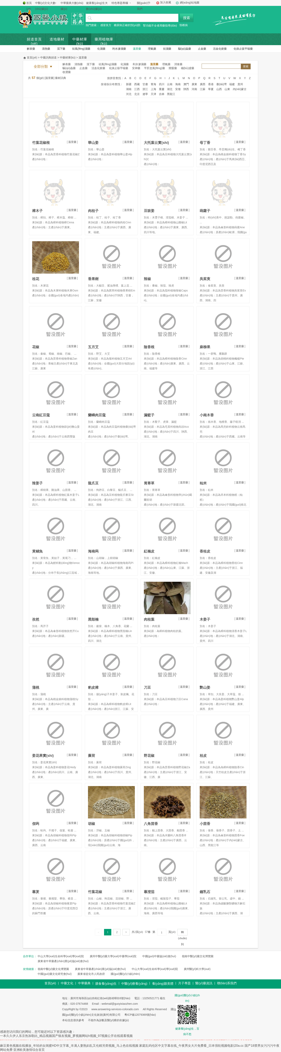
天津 (153, 94)
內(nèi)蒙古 (240, 89)
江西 (137, 89)
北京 (137, 94)
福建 (232, 84)
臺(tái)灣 (221, 84)
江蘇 (202, 89)
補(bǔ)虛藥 (187, 68)
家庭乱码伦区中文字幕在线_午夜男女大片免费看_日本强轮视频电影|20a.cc (191, 1045)
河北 (128, 94)
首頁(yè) (29, 5)
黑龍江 (171, 94)
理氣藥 (152, 48)
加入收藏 (165, 2)
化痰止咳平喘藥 (243, 48)
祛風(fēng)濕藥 (81, 48)
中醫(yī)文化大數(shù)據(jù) (45, 5)
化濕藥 (101, 48)
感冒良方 (105, 25)
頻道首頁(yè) (34, 41)
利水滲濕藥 (119, 48)
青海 (153, 84)
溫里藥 (137, 48)
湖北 (169, 89)
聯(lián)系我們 (227, 983)
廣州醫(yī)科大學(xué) (197, 969)
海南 (178, 84)
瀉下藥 (61, 48)
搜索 (186, 18)
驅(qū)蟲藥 (184, 48)
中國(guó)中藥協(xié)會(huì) (159, 956)
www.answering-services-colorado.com (115, 1009)
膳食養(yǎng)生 (106, 983)
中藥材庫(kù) (79, 41)
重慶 (161, 89)
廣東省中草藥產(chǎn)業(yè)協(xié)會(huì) (63, 961)
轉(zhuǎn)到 (182, 933)
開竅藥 (173, 68)
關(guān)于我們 (143, 5)
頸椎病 (183, 25)
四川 (161, 84)
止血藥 (202, 48)
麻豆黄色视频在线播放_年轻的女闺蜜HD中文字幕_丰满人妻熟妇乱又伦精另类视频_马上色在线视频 (69, 1045)
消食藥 (178, 64)
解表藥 (31, 48)
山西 (219, 89)
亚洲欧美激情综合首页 (29, 1049)
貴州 (240, 84)
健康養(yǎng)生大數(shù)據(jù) (97, 5)
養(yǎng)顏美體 (162, 983)
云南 (169, 84)
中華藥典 (84, 983)
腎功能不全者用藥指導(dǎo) (160, 25)
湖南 (128, 89)
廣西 (202, 84)
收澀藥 (67, 72)
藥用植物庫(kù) (104, 41)
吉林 (161, 94)
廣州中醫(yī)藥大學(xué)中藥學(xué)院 (113, 956)
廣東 (194, 84)
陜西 (186, 89)
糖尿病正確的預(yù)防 (127, 25)
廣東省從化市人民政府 (91, 973)
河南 (194, 89)
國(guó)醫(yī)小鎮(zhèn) (125, 973)
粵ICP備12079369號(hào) (140, 1014)
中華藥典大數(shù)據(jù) (72, 5)
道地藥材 (57, 39)
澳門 (186, 84)
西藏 (137, 84)
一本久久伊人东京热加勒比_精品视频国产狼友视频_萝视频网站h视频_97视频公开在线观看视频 (66, 1035)
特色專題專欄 (119, 3)
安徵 (178, 89)
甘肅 (145, 84)
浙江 (145, 89)
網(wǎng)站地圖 (189, 2)
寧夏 (211, 89)
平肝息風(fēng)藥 (154, 68)
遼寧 (145, 94)
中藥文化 (67, 983)
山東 (227, 89)
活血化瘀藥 (220, 48)
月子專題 (184, 983)
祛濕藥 (167, 48)
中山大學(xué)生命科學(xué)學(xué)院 (61, 956)
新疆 (128, 84)
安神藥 (136, 68)
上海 (153, 89)
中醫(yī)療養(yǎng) (134, 983)
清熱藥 (46, 48)
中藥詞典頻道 (48, 57)
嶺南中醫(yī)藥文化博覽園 (197, 956)
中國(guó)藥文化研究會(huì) (55, 973)
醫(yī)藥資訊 (203, 983)
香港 (211, 84)
